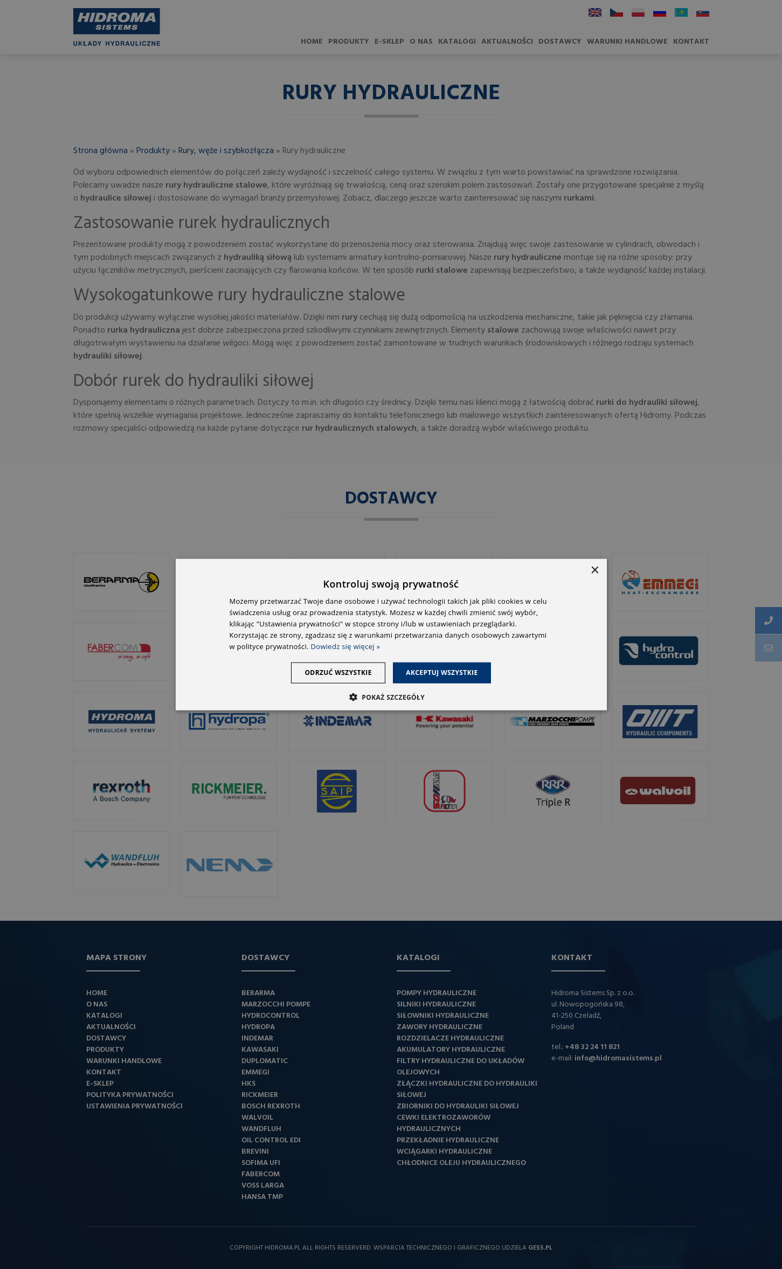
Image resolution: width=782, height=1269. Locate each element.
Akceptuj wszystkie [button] (445, 672)
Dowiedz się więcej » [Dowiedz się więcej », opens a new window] (345, 646)
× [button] (595, 571)
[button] (391, 696)
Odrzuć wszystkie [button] (335, 672)
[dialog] (391, 634)
